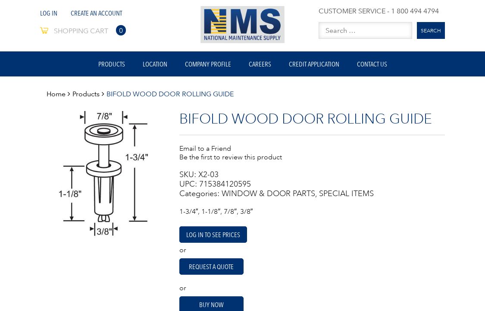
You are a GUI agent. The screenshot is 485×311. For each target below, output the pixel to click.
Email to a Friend (205, 148)
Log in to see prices (213, 234)
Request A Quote (211, 266)
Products (111, 64)
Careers (260, 64)
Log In (48, 13)
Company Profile (208, 64)
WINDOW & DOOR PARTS (268, 193)
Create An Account (96, 13)
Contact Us (372, 64)
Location (155, 64)
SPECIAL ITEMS (346, 193)
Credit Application (314, 64)
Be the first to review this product (230, 156)
